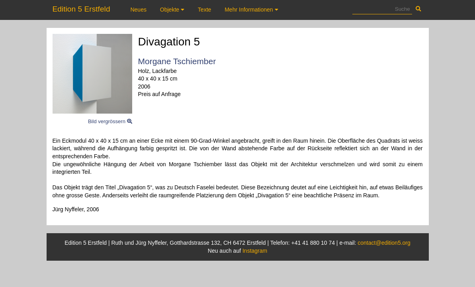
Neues (138, 9)
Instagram (254, 251)
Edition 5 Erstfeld (81, 9)
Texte (204, 9)
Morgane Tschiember (177, 61)
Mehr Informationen (251, 9)
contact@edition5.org (384, 243)
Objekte (172, 9)
